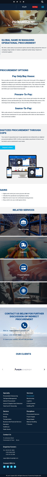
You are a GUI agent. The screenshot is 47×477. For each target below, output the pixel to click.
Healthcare (6, 427)
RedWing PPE (30, 406)
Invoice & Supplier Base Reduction (12, 403)
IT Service (29, 424)
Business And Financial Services (12, 421)
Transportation (7, 419)
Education (6, 424)
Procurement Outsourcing (10, 396)
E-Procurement (31, 403)
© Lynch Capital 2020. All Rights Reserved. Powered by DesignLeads (23, 475)
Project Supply (31, 416)
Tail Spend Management (10, 398)
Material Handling (32, 421)
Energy (5, 416)
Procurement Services (33, 414)
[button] (42, 2)
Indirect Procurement (9, 401)
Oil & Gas (5, 414)
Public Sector (7, 429)
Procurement (30, 396)
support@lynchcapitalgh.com (19, 331)
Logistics (29, 401)
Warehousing (30, 398)
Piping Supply (30, 419)
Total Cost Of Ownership (10, 406)
